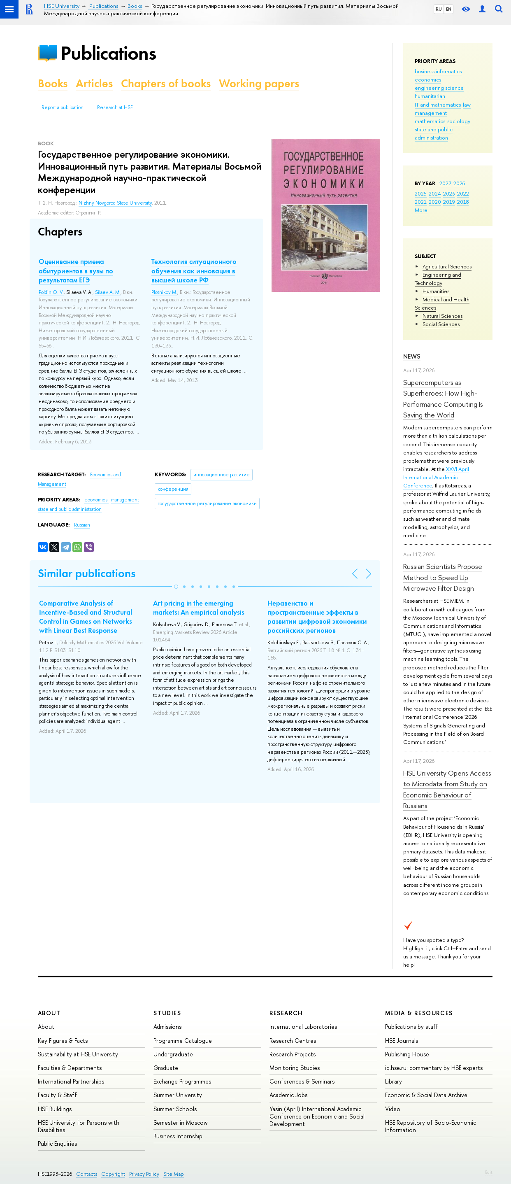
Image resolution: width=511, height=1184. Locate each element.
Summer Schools (175, 1109)
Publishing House (407, 1054)
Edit (488, 1172)
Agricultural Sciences (447, 266)
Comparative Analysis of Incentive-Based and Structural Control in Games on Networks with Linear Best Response (85, 617)
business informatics (438, 71)
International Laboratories (303, 1026)
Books (52, 83)
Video (392, 1109)
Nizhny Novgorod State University (115, 203)
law (467, 104)
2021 (421, 201)
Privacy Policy (144, 1173)
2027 (445, 183)
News (411, 356)
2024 (435, 193)
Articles (94, 83)
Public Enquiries (57, 1143)
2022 (463, 193)
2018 (463, 201)
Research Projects (292, 1054)
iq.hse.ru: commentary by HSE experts (434, 1068)
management (431, 113)
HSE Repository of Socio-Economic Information (430, 1126)
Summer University (177, 1095)
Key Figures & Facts (63, 1040)
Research (286, 1013)
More (421, 210)
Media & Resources (419, 1013)
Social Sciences (441, 324)
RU (439, 9)
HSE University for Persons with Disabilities (78, 1126)
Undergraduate (173, 1054)
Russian (82, 525)
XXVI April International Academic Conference (436, 477)
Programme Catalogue (182, 1040)
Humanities (436, 291)
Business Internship (177, 1136)
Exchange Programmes (182, 1081)
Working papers (259, 83)
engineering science (439, 87)
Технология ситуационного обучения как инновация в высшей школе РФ (194, 270)
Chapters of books (166, 83)
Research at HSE (115, 107)
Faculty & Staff (57, 1095)
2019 (449, 201)
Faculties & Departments (70, 1068)
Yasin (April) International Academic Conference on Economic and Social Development (317, 1116)
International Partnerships (71, 1081)
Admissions (167, 1026)
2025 (421, 193)
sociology (458, 121)
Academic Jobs (288, 1095)
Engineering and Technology (438, 279)
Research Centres (292, 1040)
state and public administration (434, 133)
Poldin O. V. (51, 292)
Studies (167, 1013)
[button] (176, 587)
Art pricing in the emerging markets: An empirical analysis (198, 608)
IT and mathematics (438, 104)
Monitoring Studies (294, 1068)
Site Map (173, 1173)
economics (428, 79)
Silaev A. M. (108, 292)
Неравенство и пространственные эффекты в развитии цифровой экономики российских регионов (317, 617)
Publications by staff (411, 1026)
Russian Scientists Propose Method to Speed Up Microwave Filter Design (442, 577)
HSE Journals (401, 1040)
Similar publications (86, 573)
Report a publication (63, 107)
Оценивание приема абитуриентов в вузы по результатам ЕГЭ (76, 270)
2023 (449, 193)
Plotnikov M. (164, 292)
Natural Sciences (442, 315)
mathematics (430, 121)
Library (393, 1081)
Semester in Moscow (180, 1122)
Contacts (86, 1173)
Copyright (113, 1173)
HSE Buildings (55, 1109)
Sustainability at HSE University (78, 1054)
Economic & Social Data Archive (426, 1095)
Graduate (165, 1068)
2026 (459, 183)
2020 (435, 201)
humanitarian (430, 96)
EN (448, 9)
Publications (108, 52)
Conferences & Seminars (301, 1081)
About (49, 1013)
